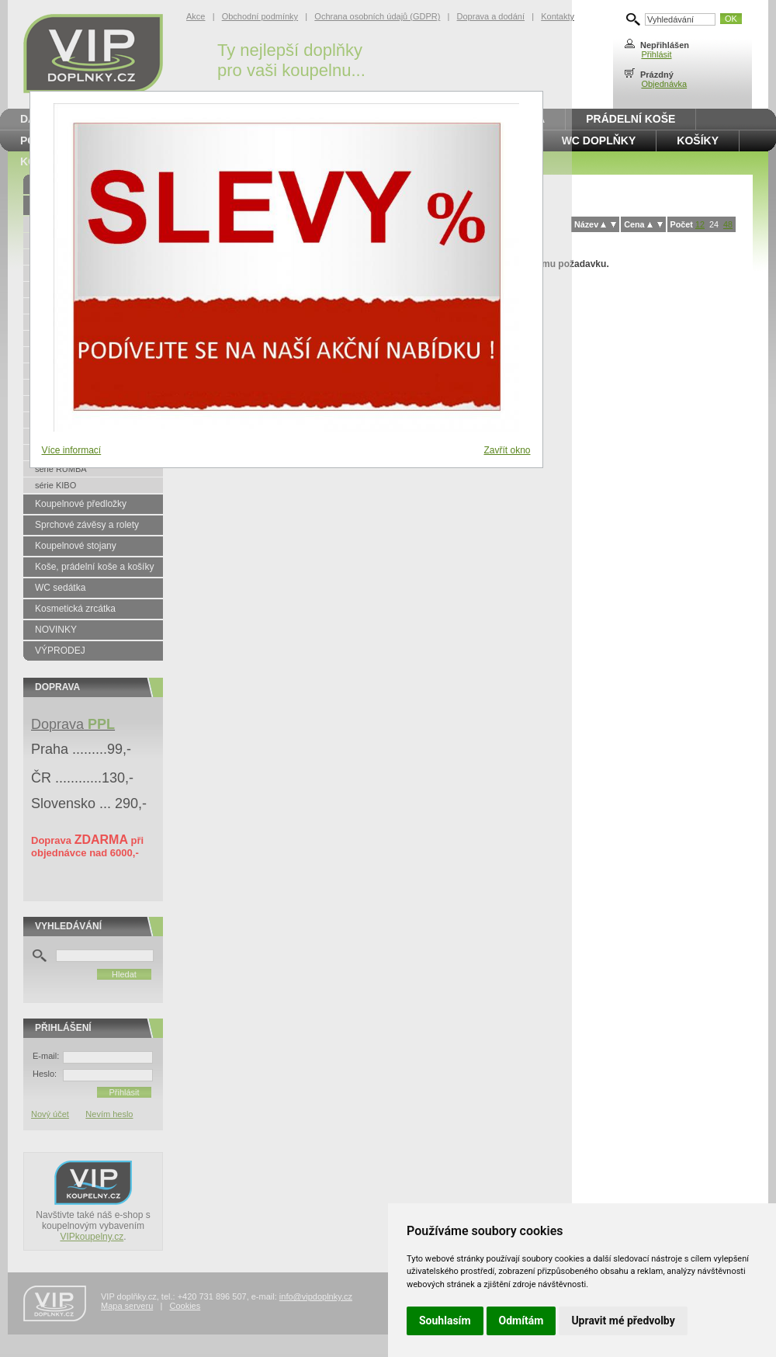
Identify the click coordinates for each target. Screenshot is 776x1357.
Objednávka (664, 83)
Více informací (72, 450)
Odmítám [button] (521, 1320)
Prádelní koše (630, 119)
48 (728, 224)
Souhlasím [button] (445, 1320)
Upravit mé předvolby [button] (622, 1320)
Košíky (698, 140)
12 (700, 224)
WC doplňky (599, 140)
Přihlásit (656, 54)
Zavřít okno (506, 450)
